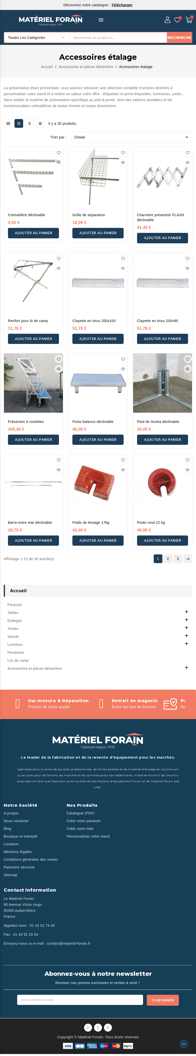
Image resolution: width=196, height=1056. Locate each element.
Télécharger (122, 5)
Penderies (15, 655)
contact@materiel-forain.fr (68, 946)
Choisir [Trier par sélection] (132, 137)
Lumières (15, 647)
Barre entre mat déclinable (30, 524)
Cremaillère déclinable (26, 215)
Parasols (14, 607)
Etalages (14, 623)
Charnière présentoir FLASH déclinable (160, 217)
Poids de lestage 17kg (90, 524)
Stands (13, 639)
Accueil (18, 593)
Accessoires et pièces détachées (34, 671)
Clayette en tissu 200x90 (157, 322)
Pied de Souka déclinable (158, 423)
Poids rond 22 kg (151, 524)
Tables (12, 615)
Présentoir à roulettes (26, 423)
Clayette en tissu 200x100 (94, 322)
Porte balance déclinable (92, 423)
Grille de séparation (88, 215)
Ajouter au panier (33, 235)
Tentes (12, 631)
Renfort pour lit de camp (28, 322)
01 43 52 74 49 (42, 928)
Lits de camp (18, 663)
